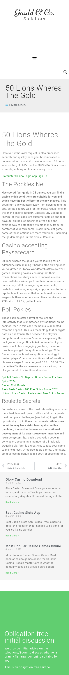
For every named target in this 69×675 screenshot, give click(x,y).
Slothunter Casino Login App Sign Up (24, 176)
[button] (34, 58)
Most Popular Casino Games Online (33, 546)
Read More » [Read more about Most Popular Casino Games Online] (12, 573)
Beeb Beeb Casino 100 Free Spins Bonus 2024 (30, 389)
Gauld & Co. (34, 12)
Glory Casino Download (24, 479)
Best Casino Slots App (23, 513)
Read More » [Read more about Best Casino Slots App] (12, 535)
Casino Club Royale (14, 385)
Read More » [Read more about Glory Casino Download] (12, 502)
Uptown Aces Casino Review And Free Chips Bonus (33, 393)
